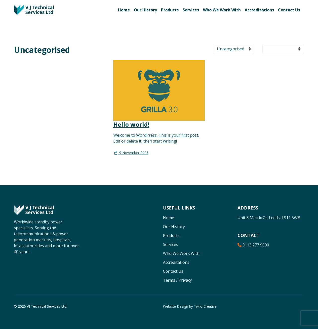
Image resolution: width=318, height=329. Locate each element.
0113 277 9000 (253, 245)
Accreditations (259, 9)
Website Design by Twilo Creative (190, 306)
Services (191, 9)
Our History (145, 9)
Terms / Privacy (177, 280)
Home (124, 9)
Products (170, 9)
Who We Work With (222, 9)
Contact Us (289, 9)
